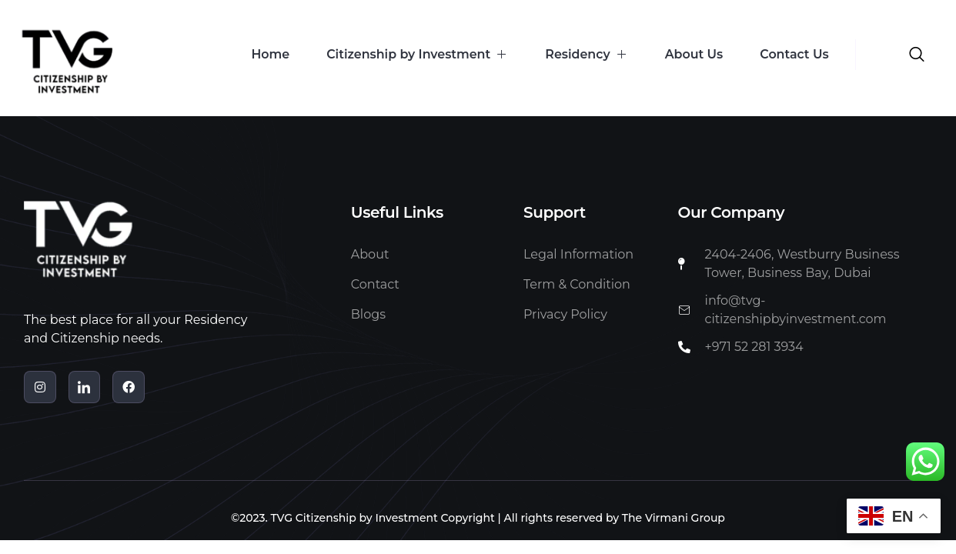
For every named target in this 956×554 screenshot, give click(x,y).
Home (261, 54)
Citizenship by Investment (410, 54)
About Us (691, 54)
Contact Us (793, 54)
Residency (581, 54)
